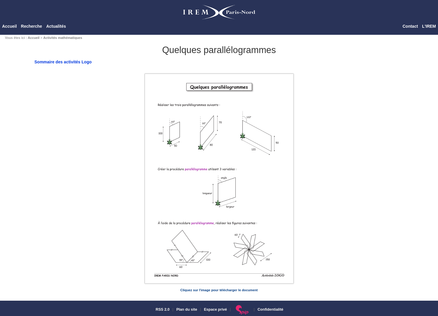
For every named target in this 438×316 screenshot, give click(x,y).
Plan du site (186, 309)
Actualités (56, 26)
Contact (410, 26)
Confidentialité (270, 309)
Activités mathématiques (62, 38)
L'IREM (429, 26)
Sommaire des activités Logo (63, 62)
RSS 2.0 (162, 309)
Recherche (31, 26)
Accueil (9, 26)
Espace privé (215, 309)
